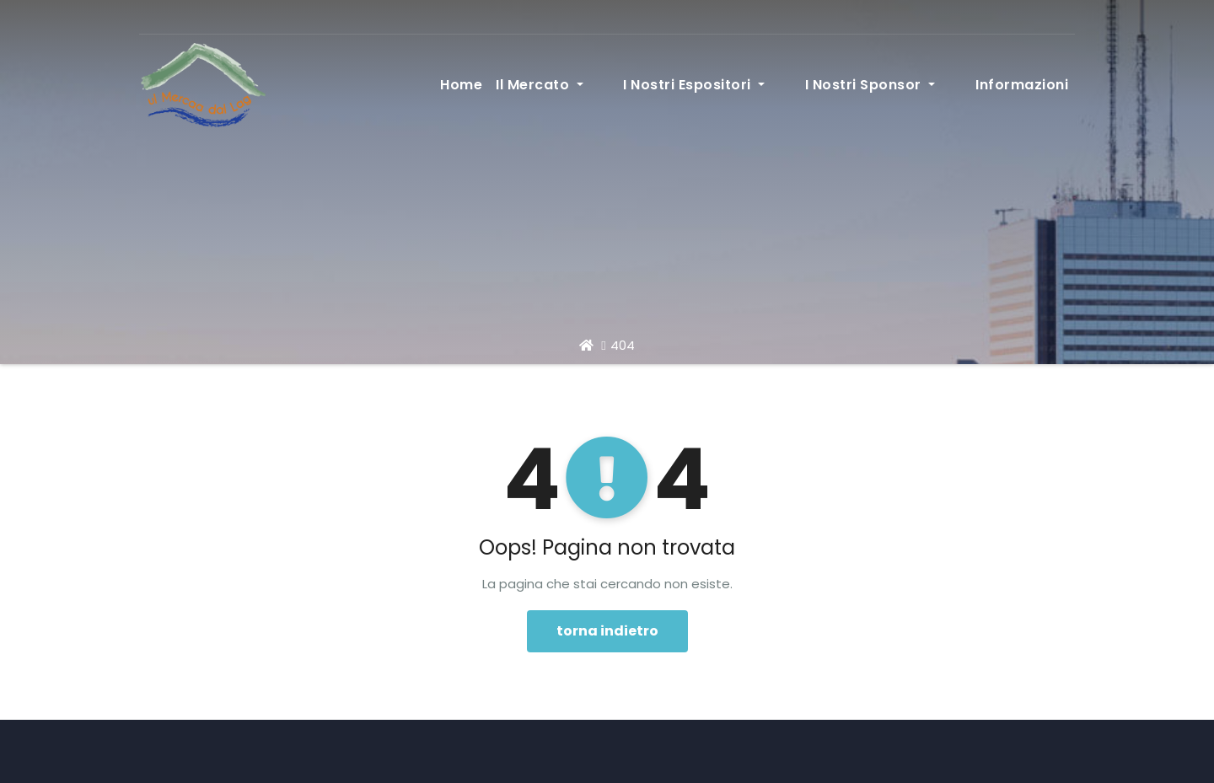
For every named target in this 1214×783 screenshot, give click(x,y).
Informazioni (1021, 84)
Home (541, 84)
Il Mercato (619, 84)
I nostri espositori (747, 84)
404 (622, 345)
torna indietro (607, 631)
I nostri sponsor (896, 84)
